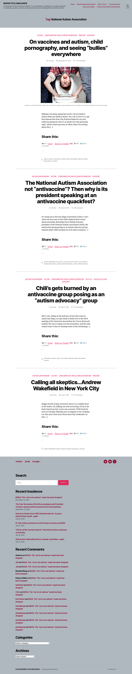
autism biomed (68, 262)
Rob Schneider (67, 264)
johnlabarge (20, 606)
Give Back (64, 358)
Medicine (82, 35)
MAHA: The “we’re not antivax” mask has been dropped (38, 497)
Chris (17, 592)
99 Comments (78, 208)
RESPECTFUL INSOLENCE (15, 3)
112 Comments (78, 307)
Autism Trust (78, 262)
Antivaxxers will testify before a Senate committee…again (39, 539)
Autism (40, 35)
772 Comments (80, 61)
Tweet (50, 143)
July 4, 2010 (65, 395)
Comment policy (114, 4)
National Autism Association (76, 358)
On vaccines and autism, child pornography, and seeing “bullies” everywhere (66, 47)
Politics (89, 279)
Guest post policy (89, 7)
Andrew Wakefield (49, 262)
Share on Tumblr (62, 143)
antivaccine (57, 159)
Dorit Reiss (20, 599)
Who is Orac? (102, 4)
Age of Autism (48, 159)
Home (73, 4)
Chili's (58, 358)
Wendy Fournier (83, 264)
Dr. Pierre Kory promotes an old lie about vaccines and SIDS (40, 523)
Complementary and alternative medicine (60, 35)
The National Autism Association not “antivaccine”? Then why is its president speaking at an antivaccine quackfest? (66, 192)
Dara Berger (73, 159)
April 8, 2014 (65, 208)
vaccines (54, 161)
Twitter (18, 461)
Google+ (36, 461)
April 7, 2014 (65, 307)
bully (67, 159)
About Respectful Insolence (86, 4)
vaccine (75, 264)
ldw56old (19, 585)
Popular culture (100, 279)
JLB (17, 562)
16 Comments (78, 395)
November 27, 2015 (65, 61)
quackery (59, 264)
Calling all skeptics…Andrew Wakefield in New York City (66, 385)
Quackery (91, 35)
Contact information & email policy (108, 7)
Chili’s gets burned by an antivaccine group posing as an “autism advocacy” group (66, 294)
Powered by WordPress (50, 669)
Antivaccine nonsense (40, 176)
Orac (52, 61)
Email (27, 461)
